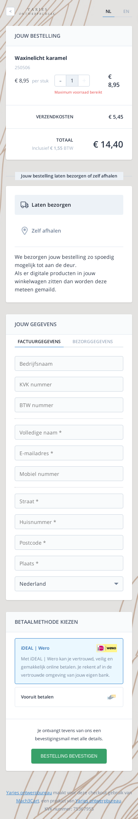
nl (109, 11)
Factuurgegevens (39, 341)
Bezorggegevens (92, 341)
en (126, 11)
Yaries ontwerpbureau (29, 792)
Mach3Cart (27, 801)
